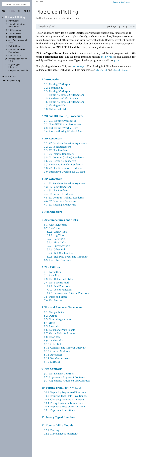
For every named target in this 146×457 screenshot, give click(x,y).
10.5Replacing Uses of (64, 406)
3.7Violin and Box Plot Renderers (63, 164)
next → (27, 11)
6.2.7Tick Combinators (60, 253)
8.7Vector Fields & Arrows (59, 333)
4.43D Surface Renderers (58, 193)
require (43, 26)
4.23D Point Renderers (57, 186)
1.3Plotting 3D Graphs (57, 91)
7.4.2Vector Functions (59, 289)
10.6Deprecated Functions (59, 410)
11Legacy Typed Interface (58, 417)
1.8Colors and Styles (56, 108)
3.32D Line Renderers (57, 150)
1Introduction (50, 79)
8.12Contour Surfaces (57, 351)
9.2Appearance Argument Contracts (64, 377)
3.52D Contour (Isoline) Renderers (64, 157)
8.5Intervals (51, 326)
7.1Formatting (52, 271)
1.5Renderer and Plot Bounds (61, 98)
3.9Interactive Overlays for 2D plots (64, 171)
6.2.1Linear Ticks (57, 231)
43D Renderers (51, 178)
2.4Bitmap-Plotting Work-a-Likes (63, 131)
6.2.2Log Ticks (55, 235)
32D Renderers (51, 138)
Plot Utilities (14, 46)
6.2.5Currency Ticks (58, 245)
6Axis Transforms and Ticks (59, 220)
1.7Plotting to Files (55, 105)
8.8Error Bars (52, 336)
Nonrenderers (14, 37)
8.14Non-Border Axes (57, 358)
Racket (121, 2)
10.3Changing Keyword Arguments (64, 399)
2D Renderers (14, 30)
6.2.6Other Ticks (56, 249)
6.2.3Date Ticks (56, 238)
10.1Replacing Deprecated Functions (65, 392)
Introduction (14, 21)
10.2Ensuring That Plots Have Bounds (65, 395)
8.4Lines (49, 322)
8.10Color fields (53, 344)
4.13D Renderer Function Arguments (65, 183)
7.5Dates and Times (55, 296)
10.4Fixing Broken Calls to (63, 403)
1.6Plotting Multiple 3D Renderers (64, 101)
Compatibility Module (18, 71)
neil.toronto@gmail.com (65, 18)
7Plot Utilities (50, 267)
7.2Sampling (51, 275)
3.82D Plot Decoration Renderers (63, 168)
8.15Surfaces (52, 361)
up (19, 11)
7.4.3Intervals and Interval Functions (68, 293)
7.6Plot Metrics (53, 300)
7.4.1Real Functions (58, 286)
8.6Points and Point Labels (59, 329)
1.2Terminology (53, 87)
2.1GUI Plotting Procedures (60, 120)
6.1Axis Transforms (55, 224)
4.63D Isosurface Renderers (60, 201)
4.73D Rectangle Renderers (60, 204)
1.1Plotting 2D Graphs (57, 84)
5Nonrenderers (51, 211)
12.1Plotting (51, 430)
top (3, 11)
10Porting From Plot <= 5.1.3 (61, 387)
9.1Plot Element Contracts (59, 373)
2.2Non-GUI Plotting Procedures (62, 124)
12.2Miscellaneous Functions (61, 433)
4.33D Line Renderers (57, 190)
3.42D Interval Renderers (59, 153)
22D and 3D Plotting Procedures (62, 116)
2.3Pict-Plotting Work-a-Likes (61, 127)
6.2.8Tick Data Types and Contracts (67, 256)
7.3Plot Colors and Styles (58, 278)
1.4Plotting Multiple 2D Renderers (64, 94)
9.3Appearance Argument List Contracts (67, 380)
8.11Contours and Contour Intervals (65, 347)
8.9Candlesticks (53, 340)
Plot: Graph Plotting (15, 17)
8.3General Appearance (58, 319)
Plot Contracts (14, 55)
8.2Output (50, 315)
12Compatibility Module (57, 425)
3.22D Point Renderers (57, 146)
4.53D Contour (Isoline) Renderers (64, 197)
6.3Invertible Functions (57, 260)
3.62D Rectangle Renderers (60, 160)
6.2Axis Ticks (52, 228)
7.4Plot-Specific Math (56, 282)
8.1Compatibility (54, 312)
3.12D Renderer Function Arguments (65, 143)
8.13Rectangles (53, 354)
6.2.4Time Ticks (56, 242)
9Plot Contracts (51, 368)
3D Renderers (14, 34)
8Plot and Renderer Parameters (62, 307)
